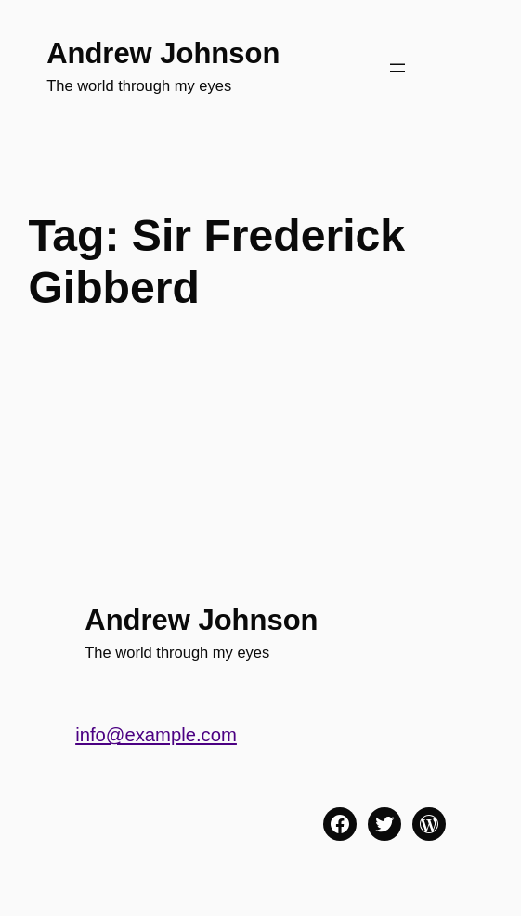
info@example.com (156, 735)
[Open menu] (397, 68)
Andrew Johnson (163, 53)
